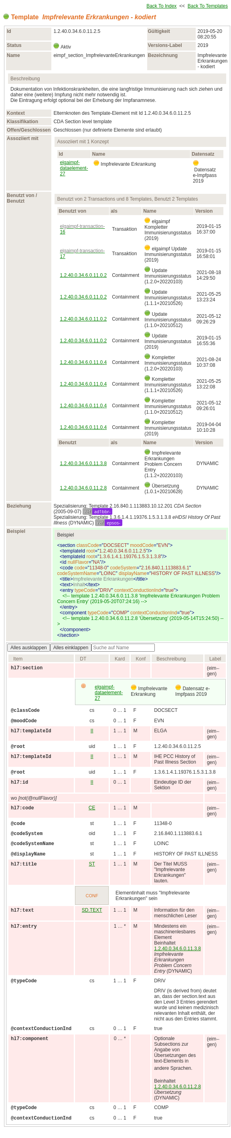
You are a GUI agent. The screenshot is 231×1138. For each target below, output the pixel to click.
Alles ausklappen (28, 647)
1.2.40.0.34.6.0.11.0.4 (83, 362)
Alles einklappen (70, 647)
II (92, 731)
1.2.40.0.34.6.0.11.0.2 (83, 275)
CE (92, 808)
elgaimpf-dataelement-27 (74, 168)
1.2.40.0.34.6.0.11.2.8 (83, 488)
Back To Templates (208, 6)
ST (92, 864)
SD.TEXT (92, 910)
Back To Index (161, 6)
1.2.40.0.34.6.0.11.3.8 (83, 463)
